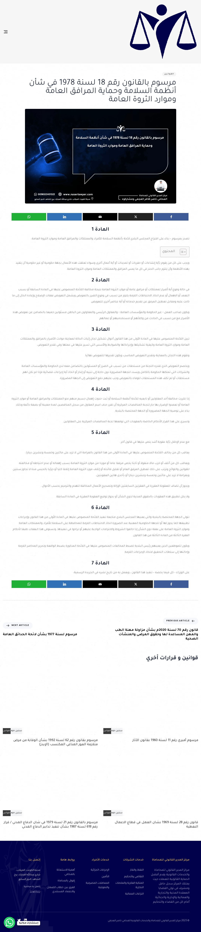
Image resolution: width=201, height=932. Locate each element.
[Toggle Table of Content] (181, 252)
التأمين (105, 876)
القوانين (169, 74)
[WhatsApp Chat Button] (9, 922)
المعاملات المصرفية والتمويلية (97, 885)
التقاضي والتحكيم (134, 876)
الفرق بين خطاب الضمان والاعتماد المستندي (61, 889)
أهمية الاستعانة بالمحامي (66, 872)
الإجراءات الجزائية (100, 870)
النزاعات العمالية (134, 894)
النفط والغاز (137, 870)
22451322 (35, 892)
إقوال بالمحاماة (66, 880)
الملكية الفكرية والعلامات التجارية (129, 885)
